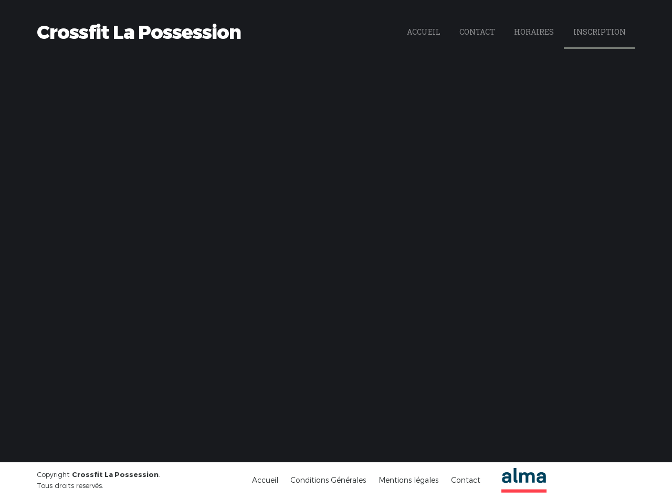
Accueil (423, 32)
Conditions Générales (328, 479)
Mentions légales (408, 479)
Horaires (534, 32)
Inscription (599, 32)
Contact (477, 32)
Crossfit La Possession (139, 32)
